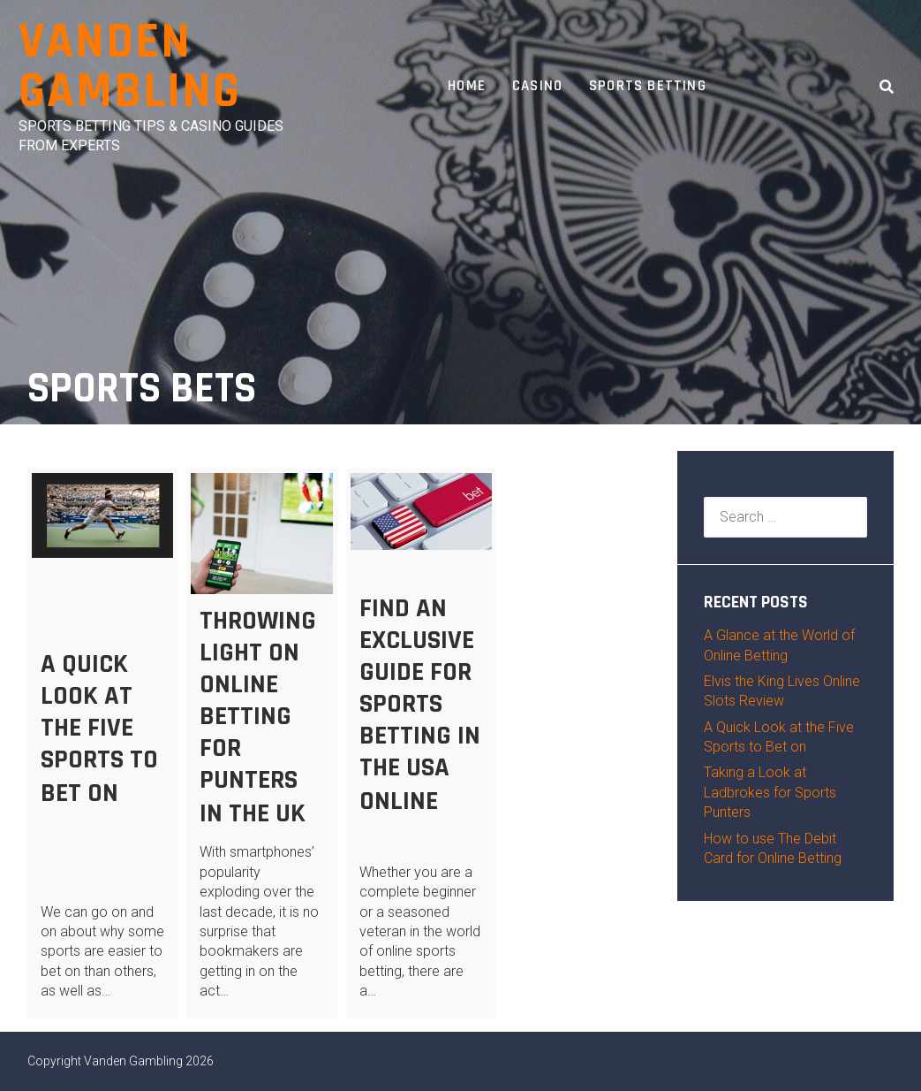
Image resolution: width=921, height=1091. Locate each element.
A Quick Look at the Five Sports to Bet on (99, 728)
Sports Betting (647, 85)
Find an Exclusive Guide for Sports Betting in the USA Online (419, 704)
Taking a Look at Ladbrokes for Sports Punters (770, 792)
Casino (537, 85)
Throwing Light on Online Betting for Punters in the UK (258, 717)
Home (467, 85)
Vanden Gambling (130, 67)
